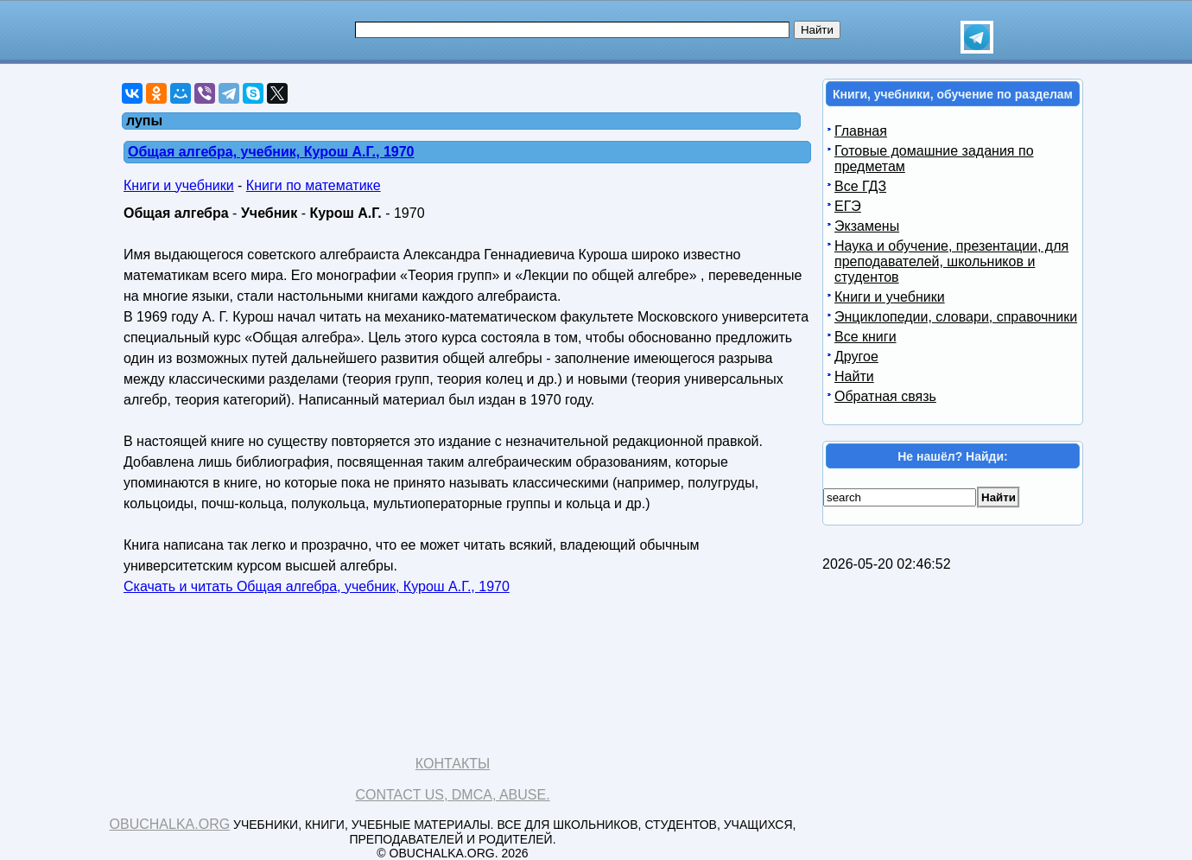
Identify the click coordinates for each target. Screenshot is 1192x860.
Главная (860, 131)
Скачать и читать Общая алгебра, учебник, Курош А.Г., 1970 (317, 586)
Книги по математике (313, 185)
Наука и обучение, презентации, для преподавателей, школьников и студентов (951, 261)
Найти (854, 376)
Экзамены (866, 226)
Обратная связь (885, 396)
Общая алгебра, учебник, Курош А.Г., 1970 (271, 151)
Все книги (865, 336)
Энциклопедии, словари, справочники (955, 316)
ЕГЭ (847, 206)
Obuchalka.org (170, 824)
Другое (856, 356)
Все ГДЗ (860, 186)
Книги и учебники (179, 185)
